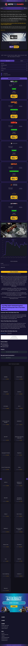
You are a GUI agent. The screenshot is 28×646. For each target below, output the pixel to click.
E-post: (2, 263)
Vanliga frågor (4, 628)
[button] (1, 479)
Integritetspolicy (4, 638)
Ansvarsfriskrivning (5, 637)
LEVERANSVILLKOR (4, 640)
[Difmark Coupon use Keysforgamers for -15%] (14, 301)
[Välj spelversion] (14, 68)
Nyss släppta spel (4, 627)
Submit (14, 606)
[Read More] (14, 30)
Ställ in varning (14, 271)
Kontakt (2, 633)
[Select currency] (14, 67)
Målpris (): (3, 267)
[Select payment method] (14, 65)
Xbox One (7, 61)
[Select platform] (14, 63)
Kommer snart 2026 (5, 625)
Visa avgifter (4, 73)
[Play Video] (14, 230)
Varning (3, 636)
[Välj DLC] (14, 70)
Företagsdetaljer (4, 634)
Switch (22, 61)
